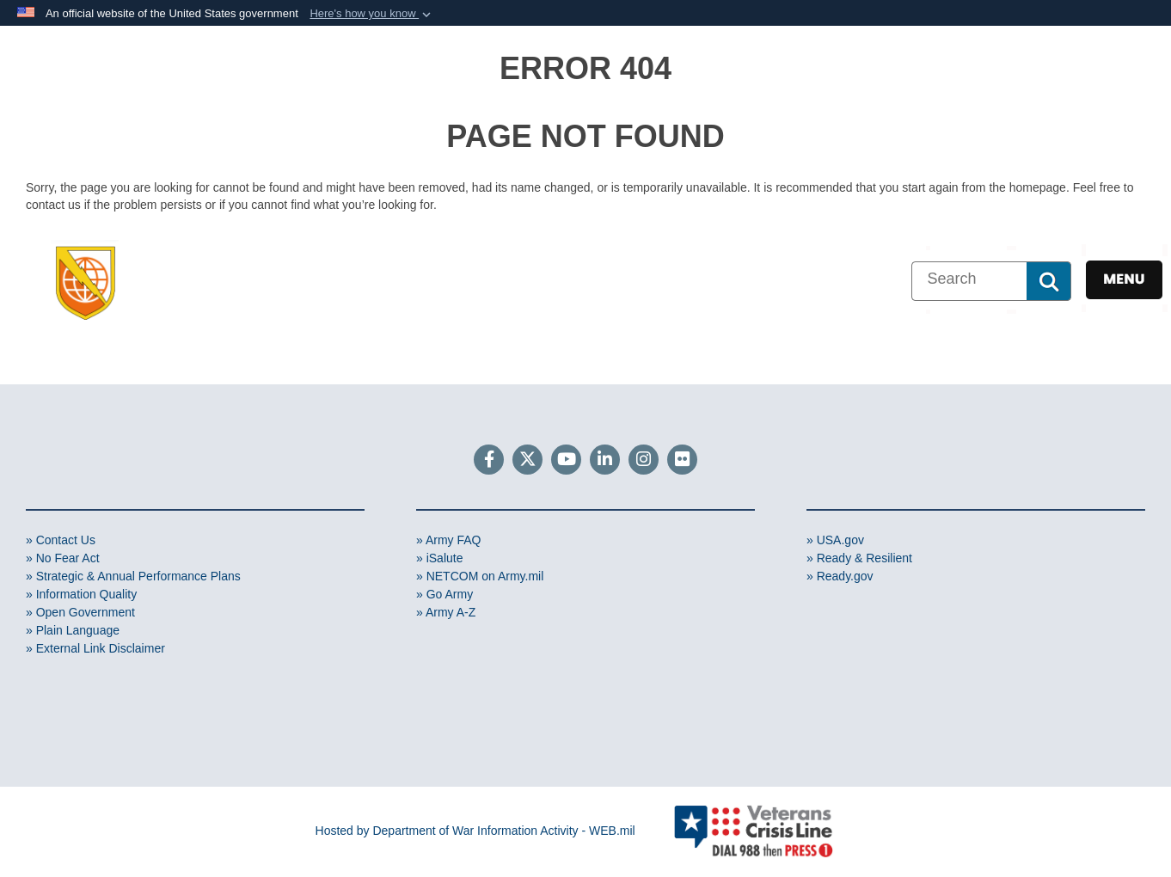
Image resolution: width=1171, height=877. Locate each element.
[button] (372, 13)
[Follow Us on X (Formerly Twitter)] (527, 461)
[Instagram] (643, 461)
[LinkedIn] (605, 461)
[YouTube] (566, 461)
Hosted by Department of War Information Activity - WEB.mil (475, 830)
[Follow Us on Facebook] (489, 461)
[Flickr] (682, 461)
